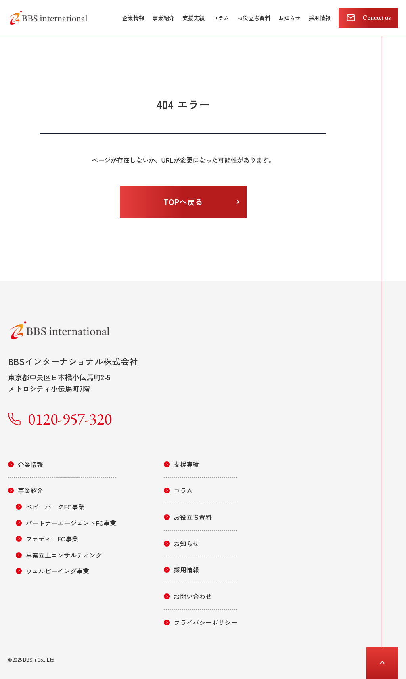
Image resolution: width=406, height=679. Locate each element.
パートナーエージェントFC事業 (71, 523)
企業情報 (133, 18)
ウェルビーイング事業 (57, 571)
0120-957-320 (70, 419)
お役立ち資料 (253, 18)
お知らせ (289, 18)
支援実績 (193, 18)
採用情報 (319, 18)
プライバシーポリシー (205, 622)
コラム (221, 18)
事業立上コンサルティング (64, 555)
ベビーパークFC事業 (55, 506)
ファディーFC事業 (52, 538)
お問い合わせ (193, 596)
